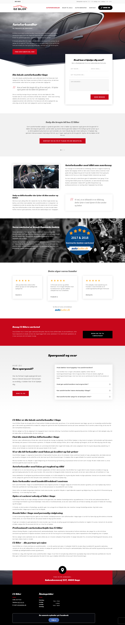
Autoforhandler (53, 7)
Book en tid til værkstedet (97, 334)
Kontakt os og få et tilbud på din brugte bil (62, 141)
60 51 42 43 (17, 1)
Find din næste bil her (24, 52)
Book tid (106, 8)
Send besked (99, 97)
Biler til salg (67, 7)
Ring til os (20, 393)
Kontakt (92, 7)
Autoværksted (81, 7)
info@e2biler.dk (21, 605)
